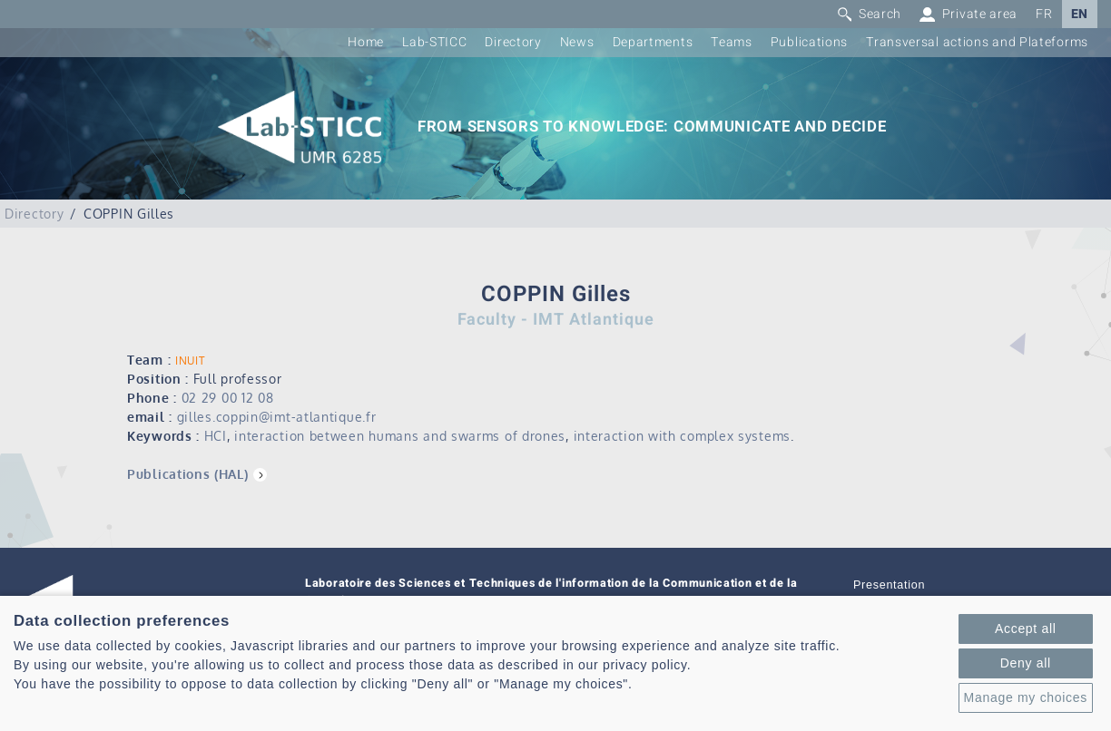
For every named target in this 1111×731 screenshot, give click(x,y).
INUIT (190, 360)
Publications (809, 42)
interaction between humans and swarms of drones (399, 435)
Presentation (889, 585)
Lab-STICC (434, 42)
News (577, 42)
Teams (731, 42)
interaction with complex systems (682, 435)
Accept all (1026, 628)
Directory (513, 42)
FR (1044, 14)
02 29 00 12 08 (228, 397)
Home (366, 42)
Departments (653, 42)
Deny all (1025, 663)
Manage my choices (1025, 697)
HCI (215, 435)
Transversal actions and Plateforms (977, 42)
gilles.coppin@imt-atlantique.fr (277, 416)
